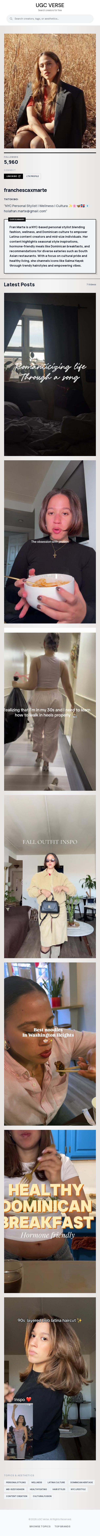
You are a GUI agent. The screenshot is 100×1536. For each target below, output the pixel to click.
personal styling (16, 1482)
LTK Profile (32, 176)
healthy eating (38, 1489)
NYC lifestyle (78, 1489)
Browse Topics (40, 1526)
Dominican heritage (81, 1482)
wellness (36, 1482)
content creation (16, 1496)
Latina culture (56, 1482)
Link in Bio (13, 176)
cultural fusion (42, 1496)
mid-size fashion (15, 1489)
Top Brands (62, 1526)
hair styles (59, 1489)
